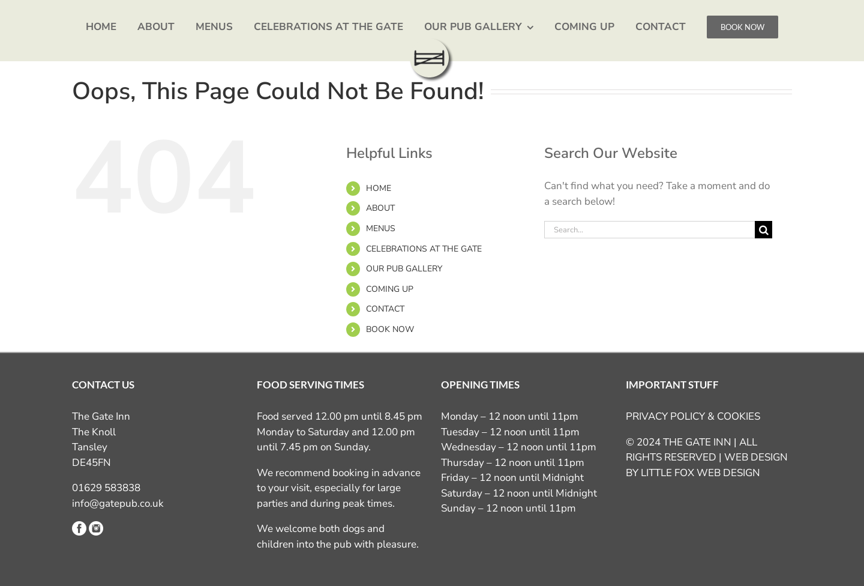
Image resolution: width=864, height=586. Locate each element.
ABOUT (380, 208)
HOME (378, 188)
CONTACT (385, 309)
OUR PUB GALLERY (404, 268)
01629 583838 (106, 488)
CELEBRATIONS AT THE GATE (424, 249)
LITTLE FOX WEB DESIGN (700, 473)
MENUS (380, 228)
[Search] (763, 229)
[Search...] (649, 229)
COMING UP (389, 289)
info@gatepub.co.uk (118, 503)
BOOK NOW (390, 329)
